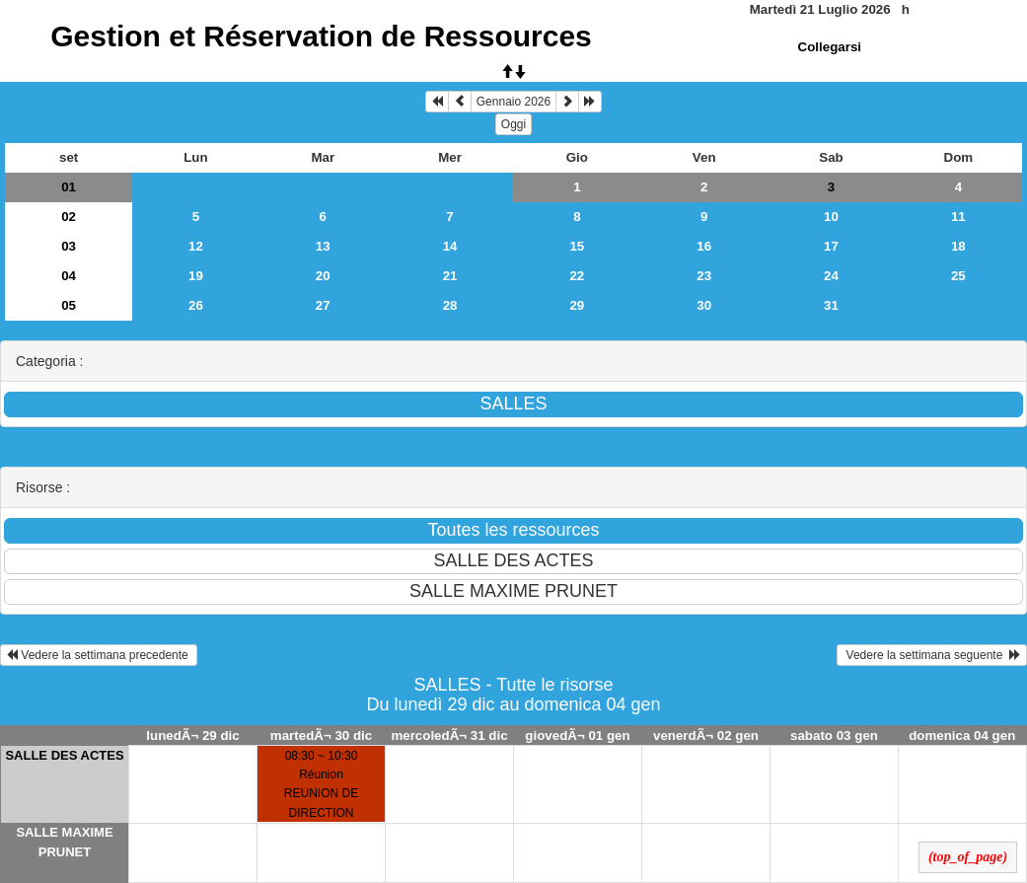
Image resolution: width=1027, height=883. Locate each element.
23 (704, 275)
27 (323, 305)
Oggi (513, 124)
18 (958, 246)
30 (704, 305)
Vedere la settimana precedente (98, 655)
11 (958, 216)
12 (195, 246)
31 (831, 305)
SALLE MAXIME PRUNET (64, 842)
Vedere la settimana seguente (932, 655)
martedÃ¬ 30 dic (321, 735)
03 (68, 246)
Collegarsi (829, 46)
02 (68, 216)
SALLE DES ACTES (64, 755)
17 (831, 246)
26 (195, 305)
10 (831, 216)
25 (958, 275)
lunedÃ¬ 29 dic (192, 735)
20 (323, 275)
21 (450, 275)
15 (576, 246)
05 (68, 305)
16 (704, 246)
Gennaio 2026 (513, 102)
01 (68, 187)
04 (68, 275)
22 (576, 275)
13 (323, 246)
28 (450, 305)
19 (195, 275)
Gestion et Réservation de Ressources (321, 36)
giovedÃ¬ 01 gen (577, 735)
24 (831, 275)
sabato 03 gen (834, 735)
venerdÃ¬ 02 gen (706, 735)
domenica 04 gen (962, 735)
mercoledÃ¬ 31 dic (449, 735)
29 (576, 305)
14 (450, 246)
